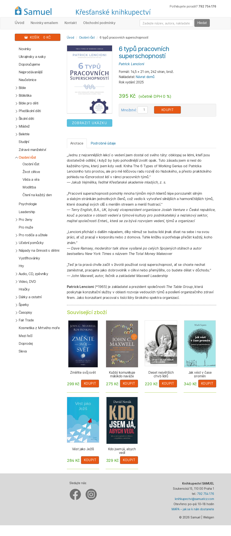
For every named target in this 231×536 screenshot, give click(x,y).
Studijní (24, 142)
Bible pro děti (28, 103)
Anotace (76, 143)
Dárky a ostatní (30, 297)
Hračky (24, 289)
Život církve (31, 172)
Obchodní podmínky (99, 23)
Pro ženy (25, 219)
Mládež (24, 126)
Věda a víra (30, 179)
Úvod (19, 22)
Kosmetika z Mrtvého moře (39, 328)
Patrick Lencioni (131, 64)
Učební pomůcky (31, 243)
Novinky (25, 49)
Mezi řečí (25, 336)
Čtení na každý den (37, 195)
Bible (22, 88)
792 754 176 (205, 493)
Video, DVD (27, 281)
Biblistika (25, 95)
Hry (21, 266)
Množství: (128, 110)
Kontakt (70, 23)
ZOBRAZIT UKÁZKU (89, 123)
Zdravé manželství (32, 150)
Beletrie (24, 134)
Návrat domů (145, 77)
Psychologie (28, 204)
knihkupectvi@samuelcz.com (194, 499)
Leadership (27, 212)
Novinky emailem (44, 23)
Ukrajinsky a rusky (32, 56)
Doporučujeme (29, 64)
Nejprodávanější (30, 72)
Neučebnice (27, 80)
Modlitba (29, 187)
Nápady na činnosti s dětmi (39, 250)
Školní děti (26, 118)
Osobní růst (27, 157)
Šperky (24, 305)
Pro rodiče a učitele (33, 235)
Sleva (23, 351)
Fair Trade (26, 320)
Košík (37, 37)
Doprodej (26, 343)
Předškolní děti (30, 111)
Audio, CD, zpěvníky (33, 274)
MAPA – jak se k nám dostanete (193, 509)
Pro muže (26, 227)
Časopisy (25, 312)
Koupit (167, 110)
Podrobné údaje (103, 143)
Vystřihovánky (29, 258)
